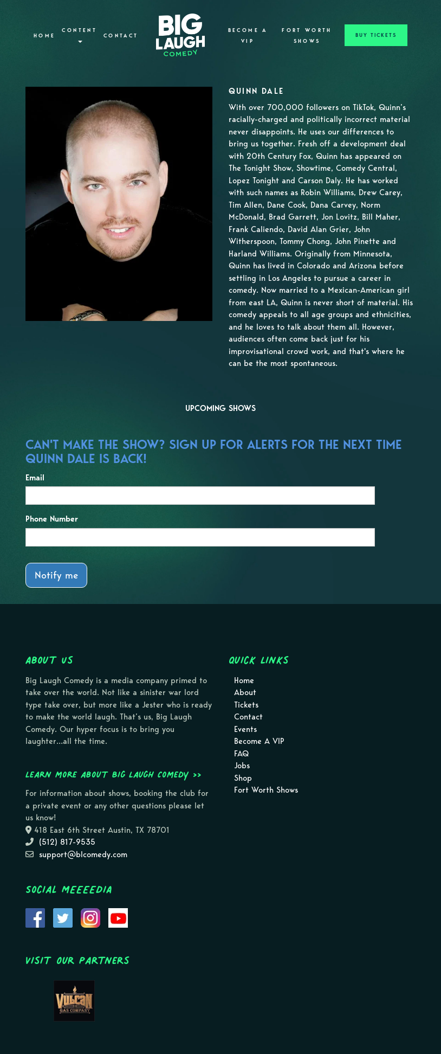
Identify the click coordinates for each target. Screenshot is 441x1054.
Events (245, 729)
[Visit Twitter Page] (63, 917)
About (245, 692)
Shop (243, 778)
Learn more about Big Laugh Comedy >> (113, 774)
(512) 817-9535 (67, 842)
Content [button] (79, 35)
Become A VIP (248, 35)
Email (34, 478)
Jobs (242, 765)
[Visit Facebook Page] (35, 917)
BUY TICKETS (376, 35)
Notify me (56, 575)
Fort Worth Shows (307, 35)
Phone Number (51, 519)
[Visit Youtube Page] (118, 917)
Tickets (246, 705)
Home (44, 36)
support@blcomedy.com (83, 854)
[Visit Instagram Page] (90, 917)
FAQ (241, 754)
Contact (121, 36)
